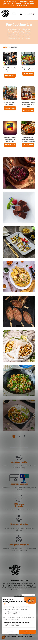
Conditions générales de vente (19, 625)
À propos (18, 603)
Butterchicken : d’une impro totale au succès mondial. (26, 139)
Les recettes (19, 598)
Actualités (18, 602)
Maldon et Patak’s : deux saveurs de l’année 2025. (10, 139)
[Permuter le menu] (14, 14)
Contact (17, 605)
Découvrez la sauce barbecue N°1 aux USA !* (27, 104)
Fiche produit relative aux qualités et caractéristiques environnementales (19, 628)
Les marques (19, 600)
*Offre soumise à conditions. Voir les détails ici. (20, 636)
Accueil (5, 47)
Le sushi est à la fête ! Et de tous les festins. (10, 70)
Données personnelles (13, 624)
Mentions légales (25, 624)
